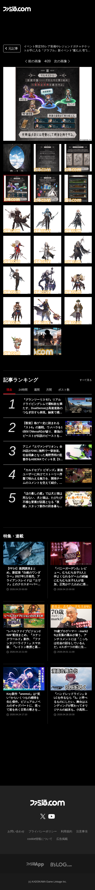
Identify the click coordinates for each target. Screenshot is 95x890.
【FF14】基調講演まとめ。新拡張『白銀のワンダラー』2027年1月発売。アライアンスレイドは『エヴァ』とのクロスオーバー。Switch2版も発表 (23, 576)
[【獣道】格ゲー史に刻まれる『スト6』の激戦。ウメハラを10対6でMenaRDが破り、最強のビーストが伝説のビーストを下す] (78, 428)
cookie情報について (39, 838)
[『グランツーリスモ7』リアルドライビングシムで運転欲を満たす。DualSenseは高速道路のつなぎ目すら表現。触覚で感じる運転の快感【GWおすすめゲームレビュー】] (78, 405)
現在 (9, 389)
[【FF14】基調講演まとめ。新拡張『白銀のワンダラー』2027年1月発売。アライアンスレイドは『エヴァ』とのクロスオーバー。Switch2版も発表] (23, 553)
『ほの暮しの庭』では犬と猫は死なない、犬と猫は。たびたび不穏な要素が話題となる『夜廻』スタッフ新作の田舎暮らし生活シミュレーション (42, 500)
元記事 (11, 49)
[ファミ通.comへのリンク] (17, 8)
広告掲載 (62, 838)
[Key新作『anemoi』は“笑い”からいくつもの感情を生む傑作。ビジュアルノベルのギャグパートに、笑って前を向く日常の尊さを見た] (23, 678)
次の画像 (60, 61)
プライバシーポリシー (42, 831)
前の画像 (34, 61)
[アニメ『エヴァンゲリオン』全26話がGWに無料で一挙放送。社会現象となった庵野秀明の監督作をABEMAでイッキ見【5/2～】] (78, 451)
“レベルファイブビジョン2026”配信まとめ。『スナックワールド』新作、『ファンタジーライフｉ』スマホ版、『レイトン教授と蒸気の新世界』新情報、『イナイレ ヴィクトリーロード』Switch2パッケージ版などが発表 (23, 639)
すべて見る (86, 380)
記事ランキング (20, 380)
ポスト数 (64, 389)
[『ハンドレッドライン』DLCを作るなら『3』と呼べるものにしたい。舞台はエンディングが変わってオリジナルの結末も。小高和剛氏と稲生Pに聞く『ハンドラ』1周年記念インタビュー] (71, 678)
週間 (37, 389)
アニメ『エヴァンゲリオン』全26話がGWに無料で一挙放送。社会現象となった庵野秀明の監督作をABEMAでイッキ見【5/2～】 (42, 453)
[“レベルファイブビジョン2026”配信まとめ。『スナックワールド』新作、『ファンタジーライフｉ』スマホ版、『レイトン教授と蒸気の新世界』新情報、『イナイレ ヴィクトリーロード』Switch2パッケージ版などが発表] (23, 616)
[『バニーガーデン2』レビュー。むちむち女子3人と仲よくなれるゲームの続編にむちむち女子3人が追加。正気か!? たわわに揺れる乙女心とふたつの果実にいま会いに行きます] (71, 553)
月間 (49, 389)
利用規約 (66, 831)
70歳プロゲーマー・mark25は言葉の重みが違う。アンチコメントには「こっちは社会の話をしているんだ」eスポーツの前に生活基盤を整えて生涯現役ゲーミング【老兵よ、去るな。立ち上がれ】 (71, 639)
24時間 (23, 389)
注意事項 (82, 831)
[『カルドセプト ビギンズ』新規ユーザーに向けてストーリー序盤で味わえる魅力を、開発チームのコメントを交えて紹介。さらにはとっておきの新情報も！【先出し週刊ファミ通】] (78, 475)
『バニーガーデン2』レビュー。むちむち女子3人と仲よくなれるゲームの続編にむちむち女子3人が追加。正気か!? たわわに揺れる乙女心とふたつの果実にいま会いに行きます (71, 576)
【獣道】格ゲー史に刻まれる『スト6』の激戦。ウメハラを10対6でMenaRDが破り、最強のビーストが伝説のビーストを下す (43, 429)
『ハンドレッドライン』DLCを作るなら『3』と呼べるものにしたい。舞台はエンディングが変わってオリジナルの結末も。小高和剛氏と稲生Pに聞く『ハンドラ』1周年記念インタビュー (71, 702)
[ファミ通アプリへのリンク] (35, 864)
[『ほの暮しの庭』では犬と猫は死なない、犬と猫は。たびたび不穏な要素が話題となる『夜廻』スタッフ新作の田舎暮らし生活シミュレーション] (78, 498)
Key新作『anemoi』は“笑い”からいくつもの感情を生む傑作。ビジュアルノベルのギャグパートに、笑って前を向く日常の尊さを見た (23, 702)
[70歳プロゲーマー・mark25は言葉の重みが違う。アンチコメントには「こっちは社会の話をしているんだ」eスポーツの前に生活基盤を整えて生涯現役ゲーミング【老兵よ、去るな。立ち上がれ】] (71, 616)
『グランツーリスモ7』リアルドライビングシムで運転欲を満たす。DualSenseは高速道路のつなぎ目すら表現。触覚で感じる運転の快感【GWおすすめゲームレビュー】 (43, 406)
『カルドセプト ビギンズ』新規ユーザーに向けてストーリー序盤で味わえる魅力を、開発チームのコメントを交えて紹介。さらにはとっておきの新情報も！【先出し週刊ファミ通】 (43, 476)
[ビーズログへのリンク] (61, 864)
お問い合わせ (15, 831)
